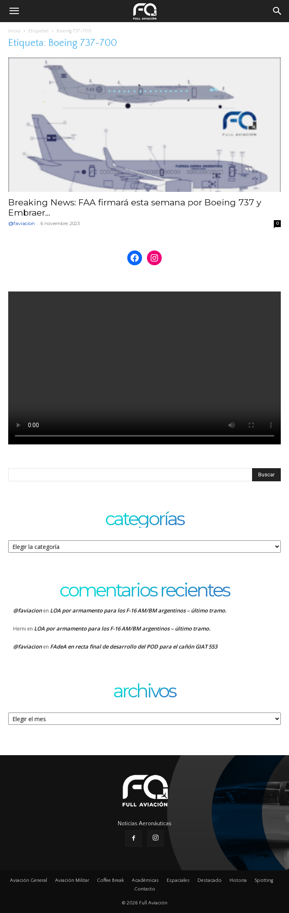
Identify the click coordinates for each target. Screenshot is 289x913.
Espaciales (178, 880)
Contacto (144, 889)
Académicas (145, 880)
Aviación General (28, 880)
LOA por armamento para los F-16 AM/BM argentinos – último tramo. (138, 610)
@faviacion (21, 223)
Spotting (264, 880)
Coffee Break (110, 880)
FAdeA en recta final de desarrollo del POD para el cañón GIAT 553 (133, 646)
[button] (14, 11)
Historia (238, 880)
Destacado (209, 880)
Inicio (14, 31)
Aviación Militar (72, 880)
